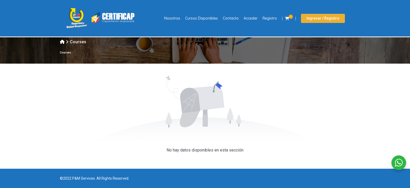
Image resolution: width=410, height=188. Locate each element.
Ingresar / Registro (322, 18)
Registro (270, 18)
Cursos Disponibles (201, 18)
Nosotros (172, 18)
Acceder (251, 18)
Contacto (231, 18)
